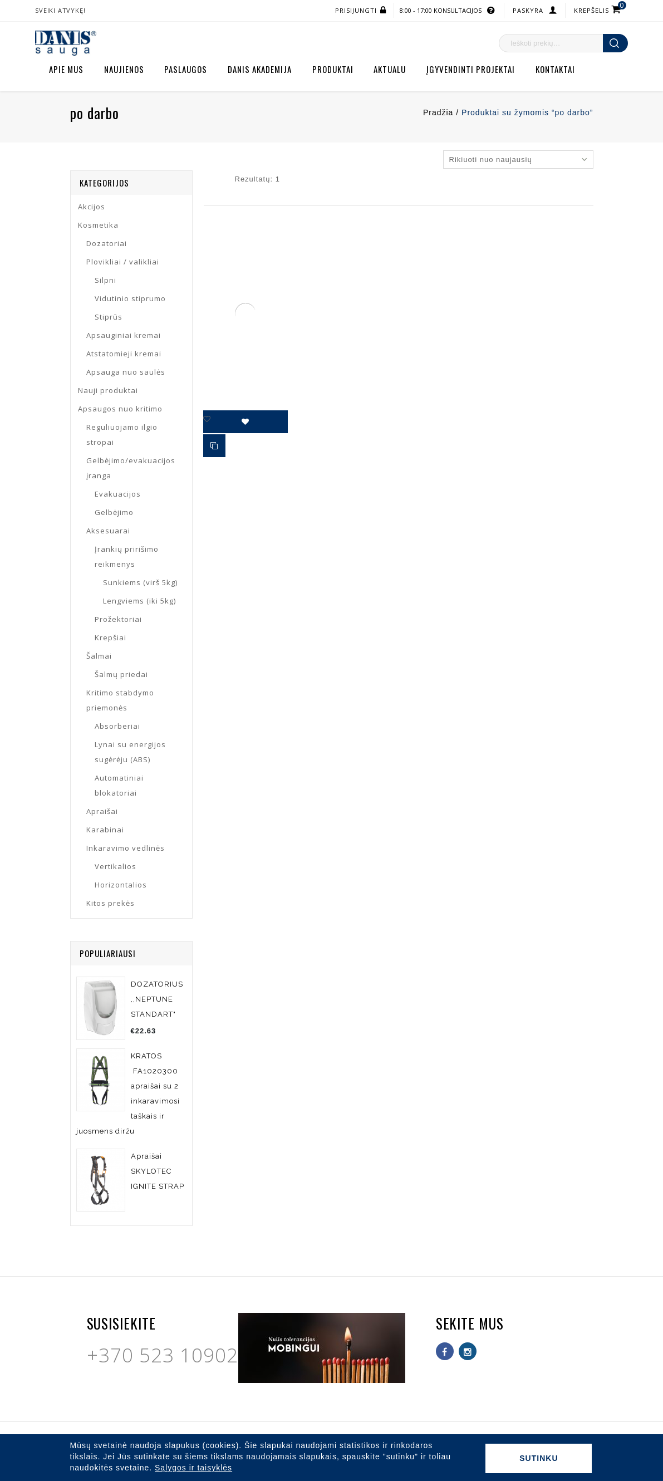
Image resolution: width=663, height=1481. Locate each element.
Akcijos (91, 207)
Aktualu (390, 69)
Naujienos (124, 69)
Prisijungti (356, 10)
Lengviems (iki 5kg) (139, 601)
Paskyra (528, 10)
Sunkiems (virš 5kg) (140, 582)
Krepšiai (110, 637)
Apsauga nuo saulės (125, 372)
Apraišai (102, 811)
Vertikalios (115, 866)
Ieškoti (615, 43)
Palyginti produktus (214, 446)
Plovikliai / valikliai (122, 262)
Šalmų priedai (121, 674)
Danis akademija (260, 69)
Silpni (105, 280)
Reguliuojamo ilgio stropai (122, 434)
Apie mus (66, 69)
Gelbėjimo (114, 512)
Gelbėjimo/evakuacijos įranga (130, 467)
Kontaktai (555, 69)
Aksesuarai (108, 531)
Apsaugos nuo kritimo (120, 409)
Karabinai (105, 830)
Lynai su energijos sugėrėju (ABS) (130, 751)
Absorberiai (117, 726)
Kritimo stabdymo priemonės (120, 700)
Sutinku (538, 1458)
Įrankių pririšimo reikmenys (127, 556)
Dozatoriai (106, 243)
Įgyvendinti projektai (470, 69)
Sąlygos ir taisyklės (193, 1467)
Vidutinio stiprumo (130, 298)
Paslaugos (185, 69)
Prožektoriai (118, 619)
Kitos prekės (110, 903)
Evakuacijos (118, 494)
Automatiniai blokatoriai (119, 785)
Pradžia (438, 112)
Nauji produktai (108, 390)
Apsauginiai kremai (123, 335)
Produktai (332, 69)
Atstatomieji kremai (123, 354)
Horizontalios (121, 885)
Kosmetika (98, 225)
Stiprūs (108, 317)
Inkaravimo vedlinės (125, 848)
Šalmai (99, 656)
